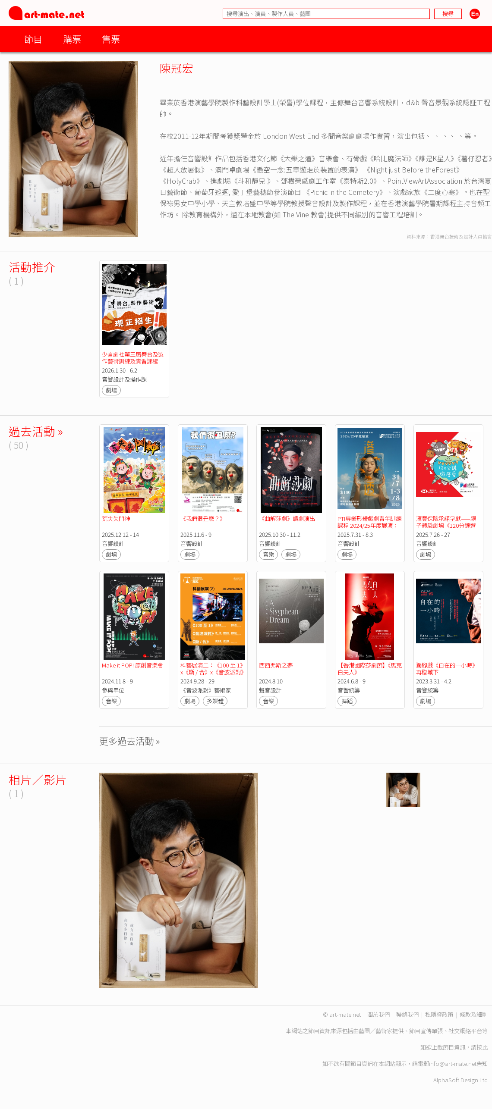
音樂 (268, 554)
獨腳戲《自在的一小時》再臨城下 (447, 668)
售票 (111, 38)
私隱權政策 (439, 1014)
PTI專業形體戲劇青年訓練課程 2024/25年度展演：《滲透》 (369, 525)
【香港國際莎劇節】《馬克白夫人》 (369, 668)
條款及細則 (474, 1014)
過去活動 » (36, 431)
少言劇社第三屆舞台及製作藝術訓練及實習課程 (133, 357)
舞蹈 (347, 701)
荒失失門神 (116, 518)
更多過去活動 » (129, 740)
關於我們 (378, 1014)
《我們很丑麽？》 (211, 518)
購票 (72, 38)
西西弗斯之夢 (276, 665)
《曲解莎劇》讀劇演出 (287, 518)
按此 (482, 1047)
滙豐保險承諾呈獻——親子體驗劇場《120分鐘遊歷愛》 (446, 525)
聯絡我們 (407, 1014)
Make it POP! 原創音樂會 (132, 665)
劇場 (111, 390)
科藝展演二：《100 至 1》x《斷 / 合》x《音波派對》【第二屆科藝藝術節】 (211, 672)
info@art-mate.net (452, 1063)
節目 (33, 38)
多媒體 (215, 701)
